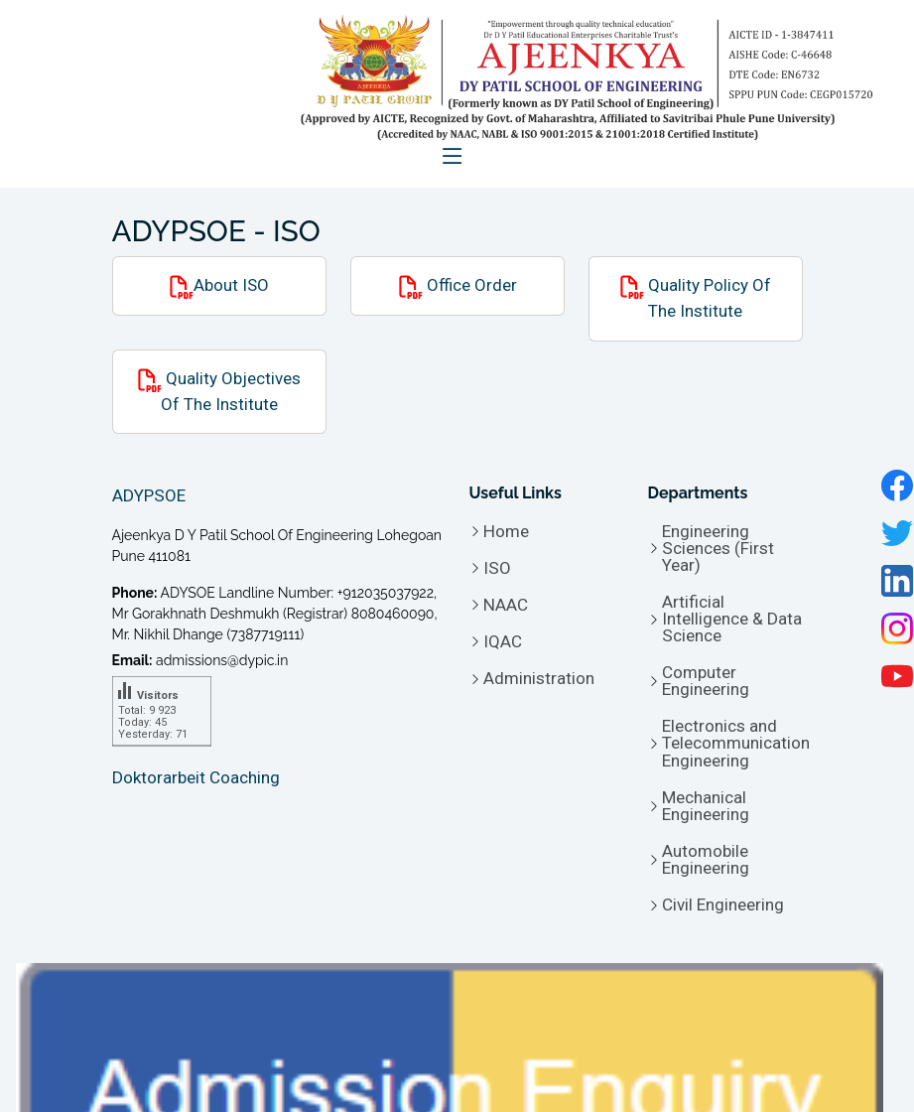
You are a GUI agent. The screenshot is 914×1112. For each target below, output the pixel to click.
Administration (538, 678)
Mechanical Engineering (705, 806)
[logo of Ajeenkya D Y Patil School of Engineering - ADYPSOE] (573, 78)
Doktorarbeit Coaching (196, 777)
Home (506, 531)
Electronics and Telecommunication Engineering (736, 743)
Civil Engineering (723, 905)
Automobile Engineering (705, 860)
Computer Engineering (705, 681)
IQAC (502, 641)
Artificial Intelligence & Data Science (732, 619)
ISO (497, 568)
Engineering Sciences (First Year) (718, 548)
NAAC (505, 605)
